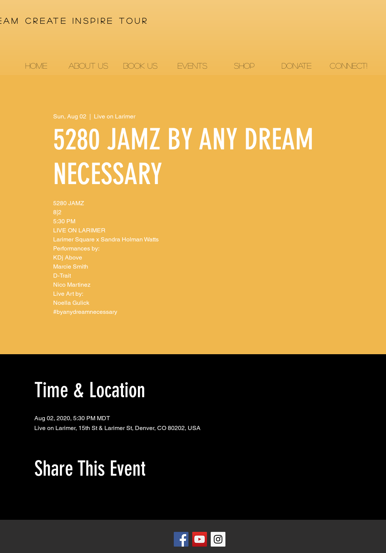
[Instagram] (218, 539)
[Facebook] (181, 539)
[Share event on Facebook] (37, 500)
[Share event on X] (56, 500)
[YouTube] (199, 539)
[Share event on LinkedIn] (74, 500)
